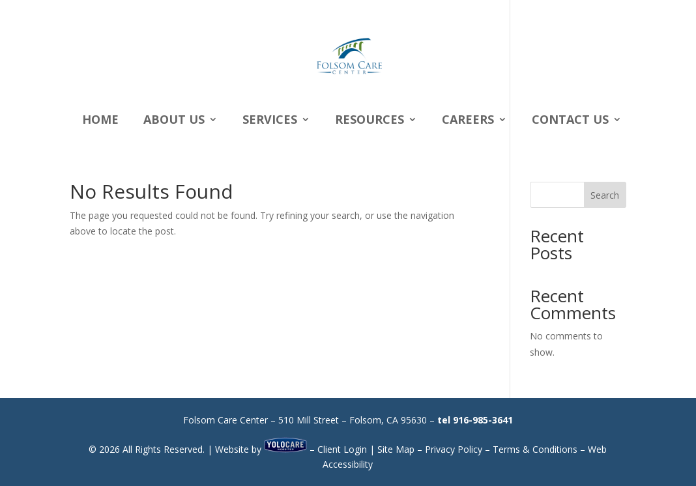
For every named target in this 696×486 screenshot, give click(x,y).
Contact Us (570, 121)
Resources (369, 121)
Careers (468, 121)
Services (269, 121)
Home (100, 121)
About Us (174, 121)
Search (604, 195)
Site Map (395, 449)
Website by (261, 449)
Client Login (342, 449)
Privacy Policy (453, 449)
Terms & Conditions (535, 449)
